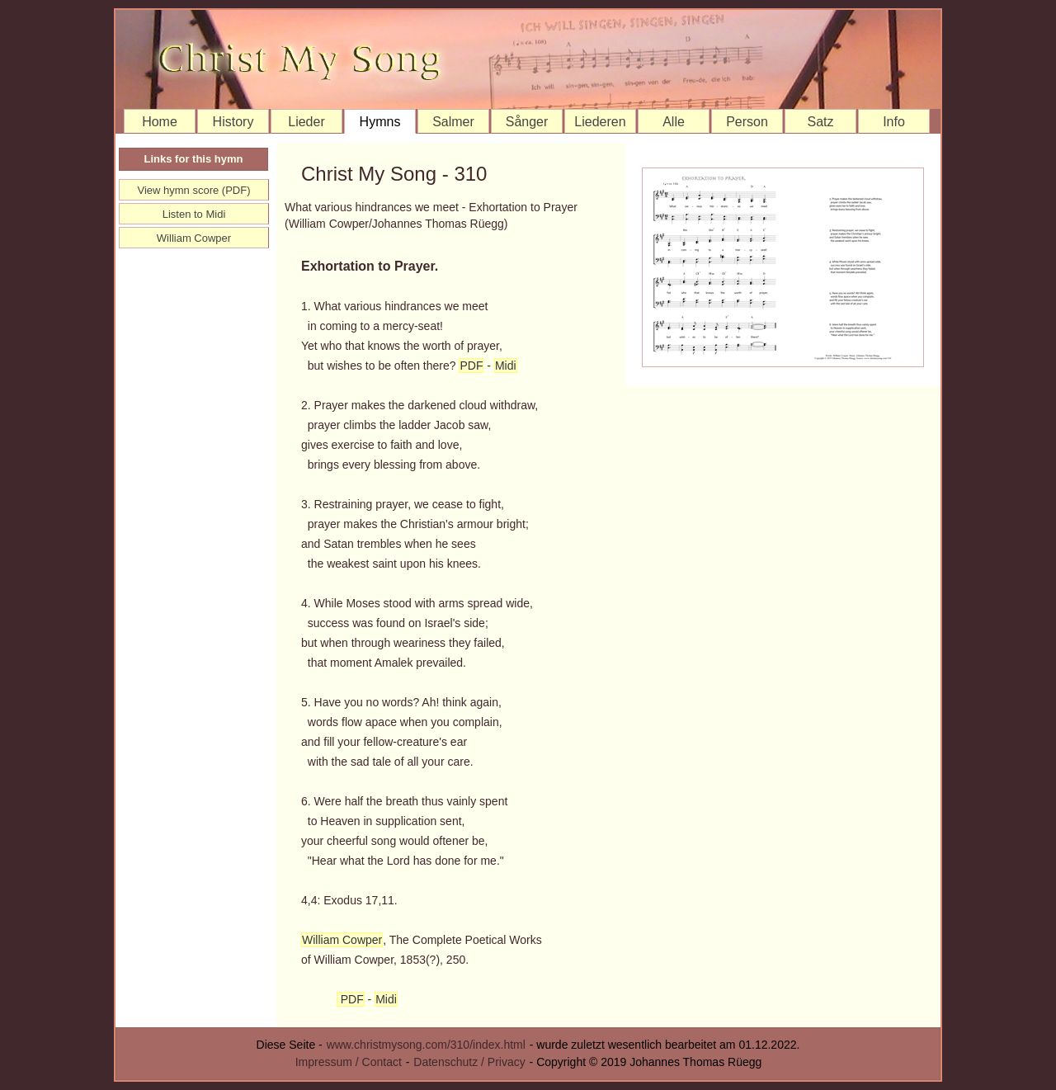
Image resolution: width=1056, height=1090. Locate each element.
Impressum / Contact (348, 1062)
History (233, 122)
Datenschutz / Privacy (469, 1062)
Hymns (380, 122)
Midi (505, 365)
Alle (673, 122)
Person (747, 122)
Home (159, 122)
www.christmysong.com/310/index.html (426, 1044)
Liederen (599, 122)
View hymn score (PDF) (193, 190)
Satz (820, 122)
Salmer (453, 122)
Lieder (306, 122)
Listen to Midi (194, 214)
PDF (471, 365)
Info (894, 122)
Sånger (527, 122)
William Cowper (342, 939)
